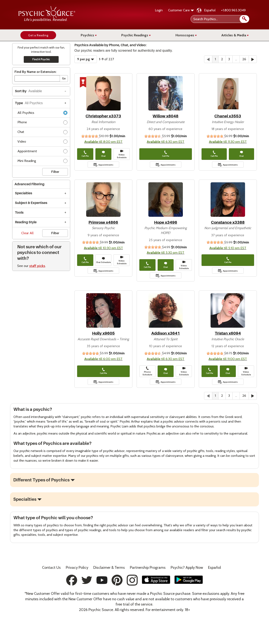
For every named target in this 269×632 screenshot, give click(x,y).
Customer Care (181, 10)
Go (64, 78)
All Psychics (42, 113)
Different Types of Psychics (41, 479)
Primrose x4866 (103, 222)
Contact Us (51, 567)
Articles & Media (235, 35)
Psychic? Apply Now (187, 567)
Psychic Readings (136, 35)
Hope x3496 (165, 222)
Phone (42, 123)
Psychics (89, 35)
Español (210, 10)
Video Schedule (122, 154)
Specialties (23, 193)
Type (29, 103)
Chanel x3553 (227, 116)
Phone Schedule (147, 371)
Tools (19, 212)
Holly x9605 (103, 333)
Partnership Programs (148, 567)
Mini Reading (42, 161)
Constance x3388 (228, 222)
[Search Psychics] (219, 19)
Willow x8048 (165, 116)
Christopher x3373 (103, 116)
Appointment (42, 152)
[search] (244, 19)
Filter (55, 172)
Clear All (27, 233)
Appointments (105, 164)
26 (244, 59)
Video (42, 142)
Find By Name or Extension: (36, 72)
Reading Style (26, 222)
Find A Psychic (41, 59)
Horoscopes (186, 35)
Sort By (28, 91)
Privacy (77, 567)
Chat (42, 132)
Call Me (85, 154)
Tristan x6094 (228, 333)
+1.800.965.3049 (233, 10)
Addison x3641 (165, 333)
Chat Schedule (103, 260)
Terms (109, 567)
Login (159, 10)
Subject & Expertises (31, 203)
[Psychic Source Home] (46, 21)
